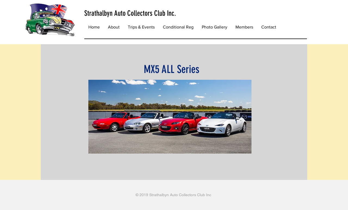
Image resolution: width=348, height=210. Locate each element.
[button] (141, 27)
